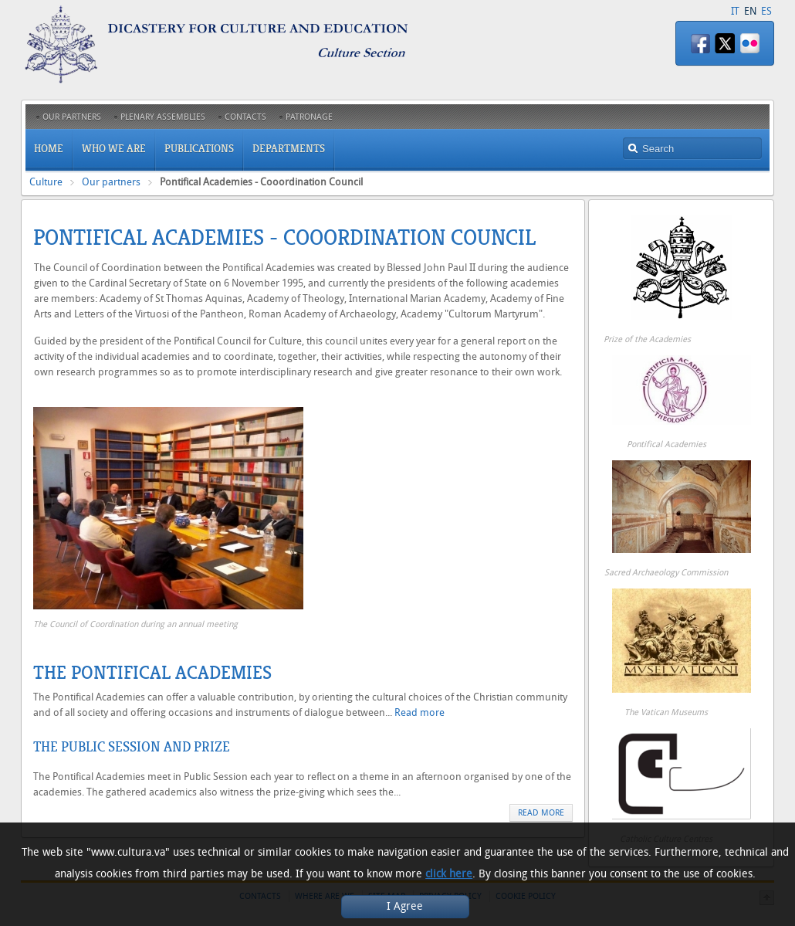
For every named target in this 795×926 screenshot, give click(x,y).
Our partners (111, 182)
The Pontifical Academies (152, 672)
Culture (46, 182)
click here (448, 873)
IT (735, 11)
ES (766, 11)
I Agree (405, 906)
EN (750, 11)
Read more (419, 712)
